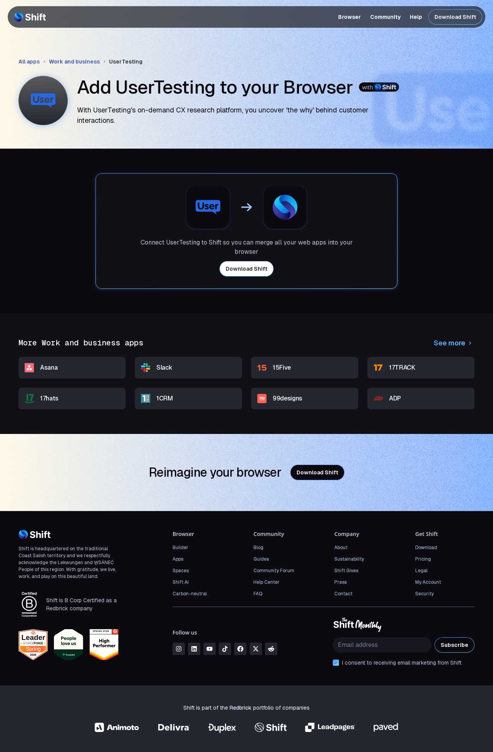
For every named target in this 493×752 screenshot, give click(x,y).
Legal (421, 571)
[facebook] (240, 649)
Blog (258, 547)
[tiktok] (225, 649)
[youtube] (209, 649)
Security (424, 594)
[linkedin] (194, 649)
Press (340, 582)
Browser (349, 16)
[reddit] (271, 649)
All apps (29, 61)
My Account (428, 582)
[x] (256, 649)
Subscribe (454, 645)
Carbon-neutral (190, 594)
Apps (178, 559)
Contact (343, 594)
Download (426, 547)
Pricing (423, 559)
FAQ (257, 594)
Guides (261, 559)
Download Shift (455, 17)
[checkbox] (336, 663)
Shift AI (181, 582)
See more (454, 343)
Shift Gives (346, 571)
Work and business (74, 61)
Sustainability (349, 559)
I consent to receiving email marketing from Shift (401, 662)
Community (385, 16)
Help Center (266, 582)
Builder (180, 547)
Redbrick (241, 707)
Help (416, 16)
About (340, 547)
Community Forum (273, 571)
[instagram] (179, 649)
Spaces (181, 571)
